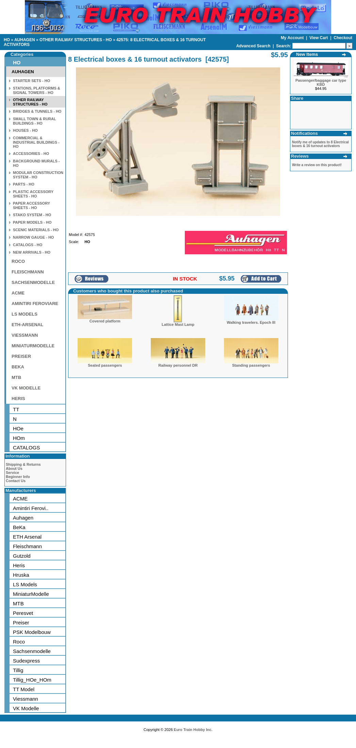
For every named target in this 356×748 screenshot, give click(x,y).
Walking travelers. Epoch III (251, 322)
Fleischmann (27, 546)
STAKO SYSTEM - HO (32, 215)
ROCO (18, 261)
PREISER (21, 356)
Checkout (343, 37)
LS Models (25, 584)
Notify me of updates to (320, 144)
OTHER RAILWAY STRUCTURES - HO (75, 39)
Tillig (18, 670)
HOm (19, 438)
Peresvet (23, 613)
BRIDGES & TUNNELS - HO (37, 111)
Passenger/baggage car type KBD (320, 82)
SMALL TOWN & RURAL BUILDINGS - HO (34, 121)
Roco (19, 641)
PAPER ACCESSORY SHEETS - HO (31, 205)
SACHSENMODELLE (33, 282)
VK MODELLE (26, 388)
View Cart (319, 37)
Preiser (21, 622)
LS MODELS (24, 314)
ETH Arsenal (27, 537)
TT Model (23, 689)
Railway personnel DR (178, 365)
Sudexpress (26, 661)
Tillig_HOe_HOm (32, 680)
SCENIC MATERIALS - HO (36, 230)
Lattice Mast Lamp (178, 324)
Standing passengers (251, 365)
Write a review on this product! (317, 165)
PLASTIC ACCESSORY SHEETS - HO (33, 194)
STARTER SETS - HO (31, 81)
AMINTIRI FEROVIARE (35, 303)
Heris (19, 565)
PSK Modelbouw (32, 632)
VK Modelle (26, 708)
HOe (18, 428)
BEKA (18, 366)
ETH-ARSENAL (27, 324)
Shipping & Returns (23, 464)
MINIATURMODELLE (33, 345)
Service (12, 473)
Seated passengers (105, 365)
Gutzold (22, 556)
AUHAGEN (24, 39)
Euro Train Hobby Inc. (193, 730)
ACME (18, 293)
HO (7, 39)
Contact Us (16, 481)
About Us (14, 468)
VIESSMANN (25, 335)
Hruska (21, 575)
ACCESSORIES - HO (31, 154)
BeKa (19, 527)
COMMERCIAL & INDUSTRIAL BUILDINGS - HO (36, 142)
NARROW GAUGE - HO (33, 237)
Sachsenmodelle (32, 651)
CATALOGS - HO (27, 245)
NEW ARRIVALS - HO (31, 252)
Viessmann (25, 699)
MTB (16, 377)
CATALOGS (26, 447)
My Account (293, 37)
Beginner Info (18, 477)
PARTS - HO (23, 184)
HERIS (18, 398)
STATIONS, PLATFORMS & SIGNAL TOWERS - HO (36, 90)
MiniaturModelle (31, 594)
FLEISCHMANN (28, 271)
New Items (307, 54)
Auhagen (23, 518)
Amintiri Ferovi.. (30, 508)
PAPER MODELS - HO (32, 222)
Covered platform (105, 321)
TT (16, 409)
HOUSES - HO (25, 130)
